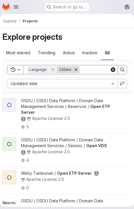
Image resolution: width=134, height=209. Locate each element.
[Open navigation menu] (16, 7)
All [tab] (107, 52)
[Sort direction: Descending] (122, 83)
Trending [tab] (46, 52)
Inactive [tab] (89, 52)
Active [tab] (69, 52)
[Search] (122, 69)
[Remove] (76, 69)
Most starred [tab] (18, 52)
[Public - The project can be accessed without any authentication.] (23, 119)
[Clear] (113, 69)
